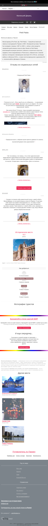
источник (44, 71)
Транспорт (29, 455)
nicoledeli (5, 193)
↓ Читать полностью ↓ (24, 127)
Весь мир (9, 27)
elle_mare (5, 149)
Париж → (11, 8)
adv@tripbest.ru (15, 513)
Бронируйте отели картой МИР (24, 319)
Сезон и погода (20, 455)
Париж (26, 27)
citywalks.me (6, 112)
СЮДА (17, 104)
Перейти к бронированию (24, 327)
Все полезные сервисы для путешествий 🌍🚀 (24, 1)
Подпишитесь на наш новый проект (16, 507)
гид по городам (34, 523)
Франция (21, 27)
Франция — (5, 8)
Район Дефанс (7, 443)
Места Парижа (33, 27)
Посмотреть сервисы (24, 347)
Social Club (6, 421)
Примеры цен (11, 455)
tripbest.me (4, 503)
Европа (15, 27)
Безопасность (37, 455)
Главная (3, 27)
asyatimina (5, 69)
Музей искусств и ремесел (9, 393)
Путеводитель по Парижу (24, 452)
